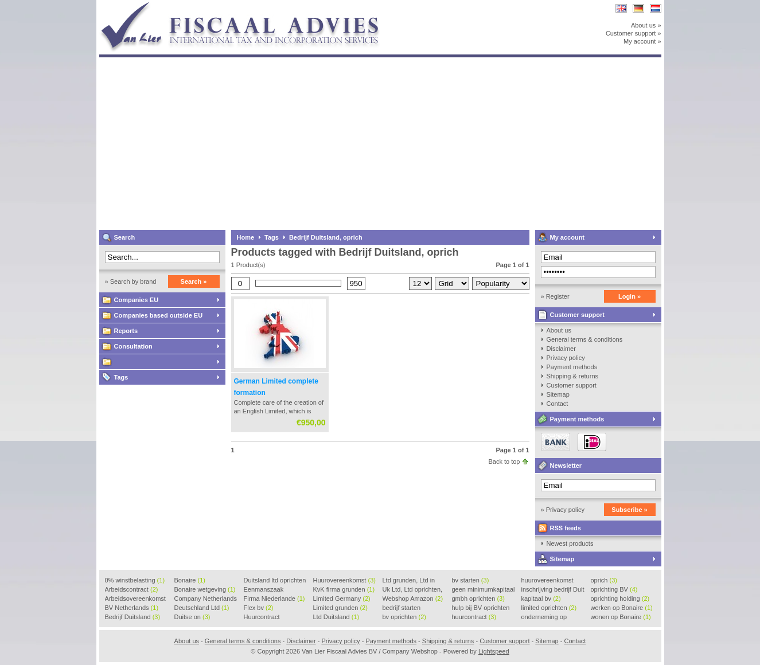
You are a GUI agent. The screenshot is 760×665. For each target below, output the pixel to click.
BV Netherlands (132, 607)
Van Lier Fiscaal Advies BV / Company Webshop (251, 5)
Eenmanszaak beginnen (264, 590)
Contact (557, 403)
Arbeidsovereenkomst (135, 599)
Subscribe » (629, 509)
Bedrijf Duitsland (133, 616)
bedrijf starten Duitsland (402, 608)
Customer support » (633, 33)
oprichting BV (614, 589)
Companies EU (136, 299)
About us (559, 330)
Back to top (504, 461)
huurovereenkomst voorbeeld (547, 581)
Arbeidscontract (131, 589)
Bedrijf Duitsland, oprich (326, 237)
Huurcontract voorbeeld (262, 617)
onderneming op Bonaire (544, 617)
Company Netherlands (205, 599)
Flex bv (259, 607)
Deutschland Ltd (201, 607)
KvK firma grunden (344, 589)
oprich (604, 580)
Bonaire (189, 580)
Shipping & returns (573, 376)
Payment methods (572, 366)
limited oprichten (549, 607)
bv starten (470, 580)
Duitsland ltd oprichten (275, 581)
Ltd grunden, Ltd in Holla (409, 581)
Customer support (577, 314)
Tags (121, 377)
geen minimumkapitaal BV (483, 590)
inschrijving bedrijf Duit (552, 590)
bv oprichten (404, 616)
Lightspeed (493, 651)
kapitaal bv (541, 598)
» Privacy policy (562, 509)
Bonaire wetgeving (205, 589)
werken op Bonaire (622, 607)
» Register (555, 296)
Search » (194, 281)
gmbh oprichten (478, 598)
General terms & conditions (585, 339)
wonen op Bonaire (621, 616)
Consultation (133, 346)
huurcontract (474, 616)
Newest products (570, 543)
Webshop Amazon (413, 598)
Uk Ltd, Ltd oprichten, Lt (413, 590)
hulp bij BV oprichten (481, 608)
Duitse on (192, 616)
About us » (646, 25)
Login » (629, 296)
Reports (126, 330)
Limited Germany (342, 598)
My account (567, 237)
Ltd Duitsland (336, 616)
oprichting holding (620, 598)
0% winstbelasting (135, 580)
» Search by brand (131, 281)
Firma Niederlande (274, 598)
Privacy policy (566, 357)
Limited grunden (340, 607)
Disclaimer (561, 348)
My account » (642, 41)
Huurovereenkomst (344, 580)
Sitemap (558, 394)
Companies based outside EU (158, 315)
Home (246, 237)
